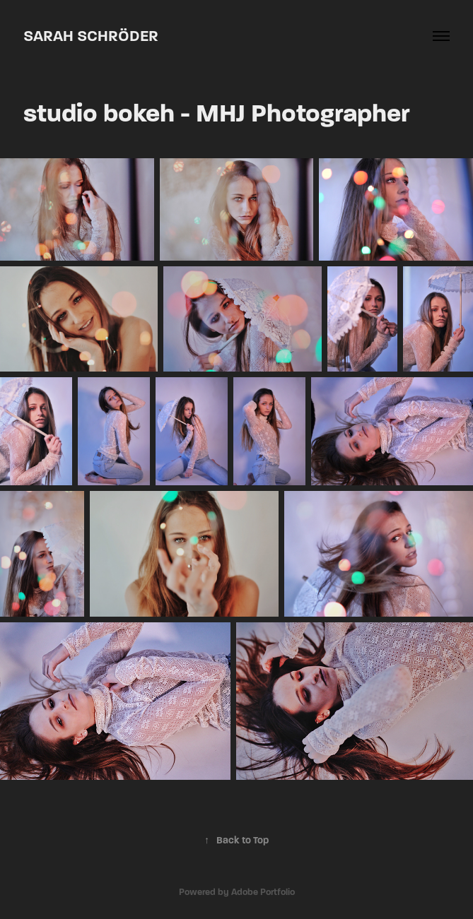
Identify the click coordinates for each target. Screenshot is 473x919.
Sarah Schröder (90, 36)
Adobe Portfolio (263, 892)
